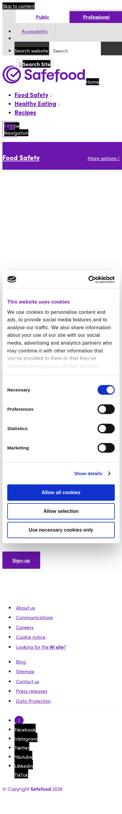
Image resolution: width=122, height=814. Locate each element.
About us (25, 607)
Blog (21, 661)
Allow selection (61, 511)
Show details (88, 473)
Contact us (27, 681)
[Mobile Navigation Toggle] (9, 129)
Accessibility (35, 31)
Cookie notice (31, 636)
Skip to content (18, 5)
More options (104, 158)
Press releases (31, 690)
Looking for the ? (41, 646)
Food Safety (21, 157)
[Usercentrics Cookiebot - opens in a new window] (88, 279)
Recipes (25, 112)
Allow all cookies (61, 492)
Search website (31, 50)
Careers (25, 627)
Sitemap (25, 671)
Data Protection (33, 700)
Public (42, 16)
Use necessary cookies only (61, 529)
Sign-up (21, 560)
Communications (34, 617)
